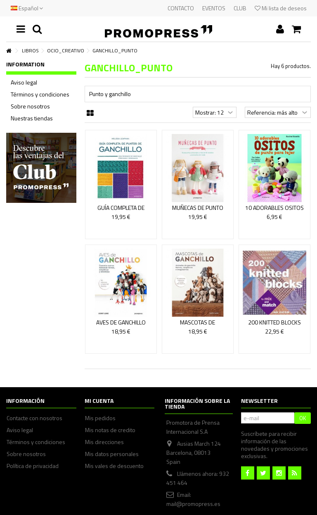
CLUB (240, 8)
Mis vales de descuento (114, 466)
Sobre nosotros (30, 106)
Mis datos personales (112, 454)
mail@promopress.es (193, 503)
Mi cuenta (99, 400)
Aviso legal (24, 82)
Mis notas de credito (110, 430)
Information (25, 64)
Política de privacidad (33, 466)
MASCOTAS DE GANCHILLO (197, 326)
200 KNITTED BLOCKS (274, 322)
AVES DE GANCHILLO (121, 322)
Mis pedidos (100, 418)
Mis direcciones (104, 442)
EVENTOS (213, 8)
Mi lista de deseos (281, 8)
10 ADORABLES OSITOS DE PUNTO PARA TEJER (274, 211)
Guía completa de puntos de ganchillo (121, 211)
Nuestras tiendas (32, 118)
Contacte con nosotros (34, 418)
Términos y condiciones (40, 94)
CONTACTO (181, 8)
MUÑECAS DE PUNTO (197, 207)
